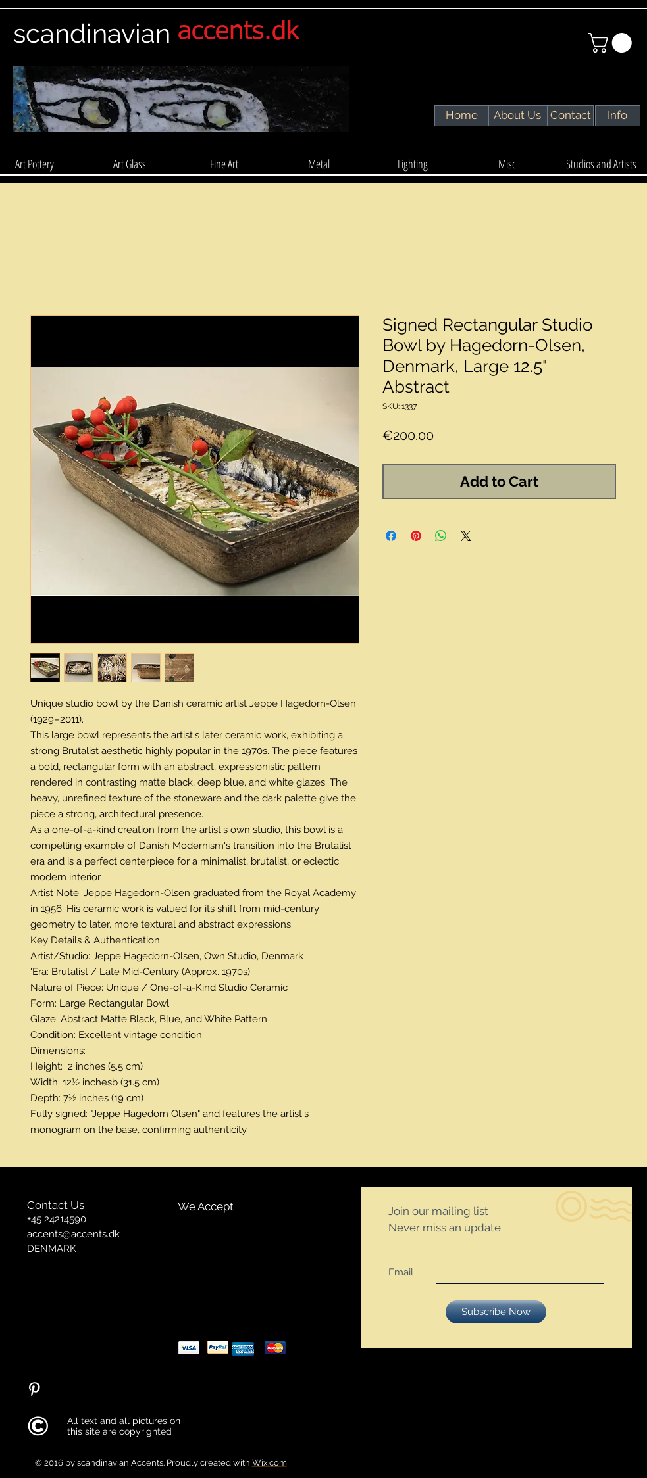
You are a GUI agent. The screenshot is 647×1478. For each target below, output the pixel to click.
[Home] (461, 115)
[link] (612, 43)
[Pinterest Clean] (34, 1389)
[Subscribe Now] (496, 1311)
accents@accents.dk (73, 1234)
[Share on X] (466, 536)
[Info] (617, 115)
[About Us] (518, 115)
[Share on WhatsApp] (441, 536)
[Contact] (571, 115)
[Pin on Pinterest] (416, 536)
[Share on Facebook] (391, 536)
